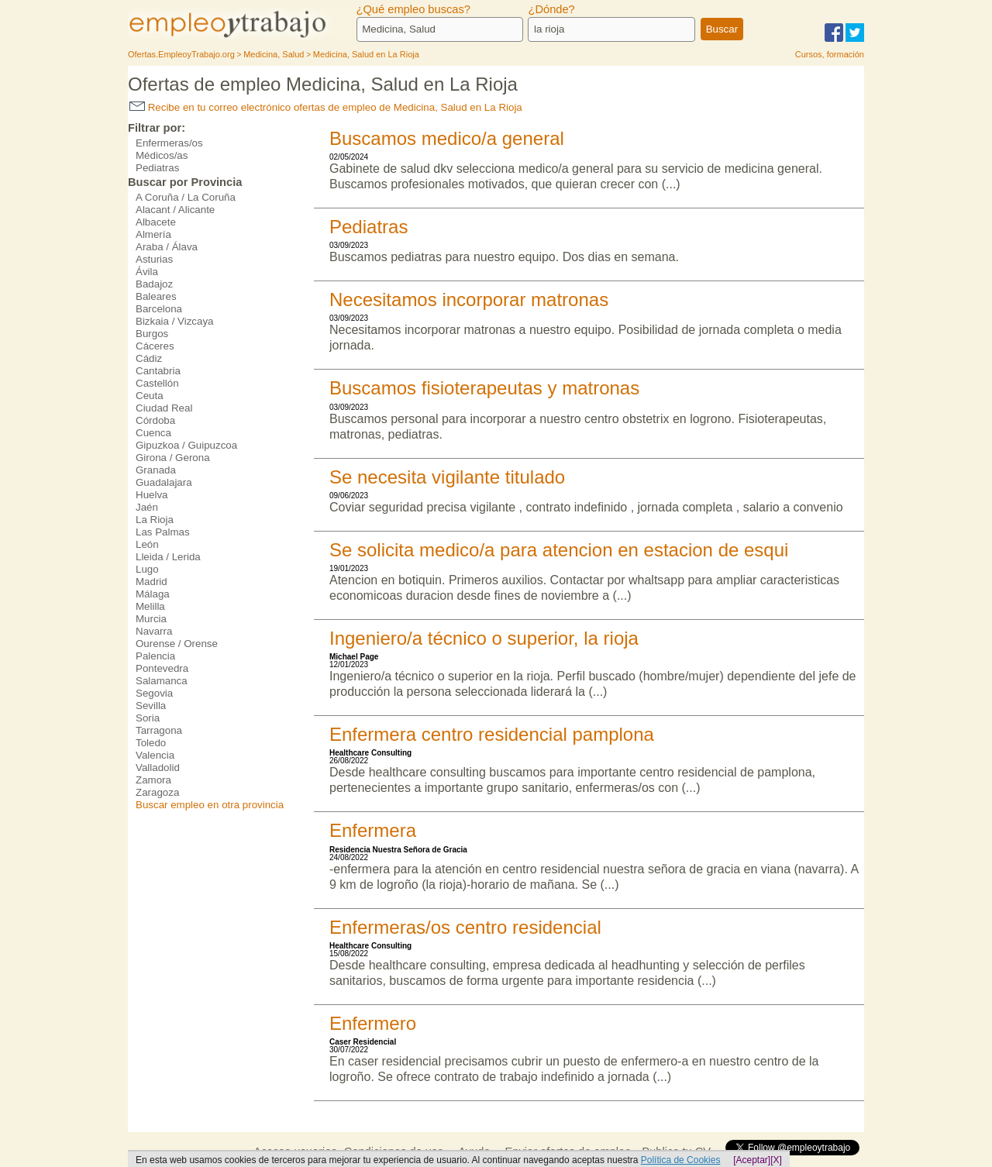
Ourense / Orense (177, 643)
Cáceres (155, 346)
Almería (153, 234)
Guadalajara (164, 482)
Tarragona (159, 730)
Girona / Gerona (173, 457)
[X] (776, 1160)
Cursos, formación (829, 54)
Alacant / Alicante (175, 209)
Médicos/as (162, 155)
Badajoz (154, 284)
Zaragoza (157, 792)
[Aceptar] (751, 1160)
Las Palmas (163, 532)
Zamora (153, 780)
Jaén (147, 507)
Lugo (147, 569)
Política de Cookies (681, 1160)
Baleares (156, 296)
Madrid (151, 581)
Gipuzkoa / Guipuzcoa (186, 445)
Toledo (151, 743)
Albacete (156, 222)
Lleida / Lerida (168, 557)
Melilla (150, 606)
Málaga (153, 594)
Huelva (152, 495)
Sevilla (151, 705)
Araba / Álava (167, 247)
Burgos (152, 333)
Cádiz (149, 358)
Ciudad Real (164, 408)
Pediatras (157, 168)
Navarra (154, 631)
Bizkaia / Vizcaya (175, 321)
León (147, 544)
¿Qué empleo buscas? (413, 9)
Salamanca (162, 681)
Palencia (155, 656)
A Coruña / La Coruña (186, 197)
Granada (156, 470)
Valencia (155, 755)
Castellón (157, 383)
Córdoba (155, 420)
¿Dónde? (551, 9)
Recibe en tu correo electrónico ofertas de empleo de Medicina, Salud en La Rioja (325, 107)
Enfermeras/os (169, 143)
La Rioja (155, 519)
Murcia (151, 619)
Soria (148, 718)
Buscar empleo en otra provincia (210, 805)
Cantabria (158, 371)
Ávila (147, 271)
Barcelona (159, 309)
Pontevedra (162, 668)
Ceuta (150, 395)
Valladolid (158, 767)
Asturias (154, 259)
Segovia (154, 693)
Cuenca (153, 433)
